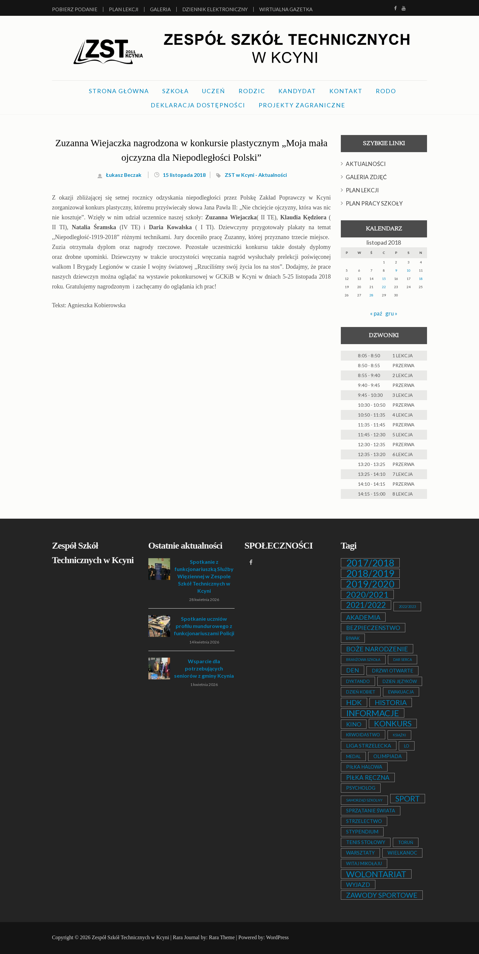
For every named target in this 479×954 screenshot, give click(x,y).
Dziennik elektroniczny (215, 9)
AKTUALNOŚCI (366, 163)
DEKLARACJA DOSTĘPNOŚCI (198, 105)
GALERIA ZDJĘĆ (366, 177)
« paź (376, 313)
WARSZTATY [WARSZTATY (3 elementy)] (360, 853)
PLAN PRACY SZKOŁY (374, 203)
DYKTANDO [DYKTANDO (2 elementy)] (358, 681)
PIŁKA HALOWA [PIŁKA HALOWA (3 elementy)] (364, 767)
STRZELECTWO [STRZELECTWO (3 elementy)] (364, 821)
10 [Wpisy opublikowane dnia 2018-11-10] (409, 270)
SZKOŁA (175, 91)
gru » (391, 313)
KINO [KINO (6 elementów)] (353, 724)
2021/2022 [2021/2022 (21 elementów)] (366, 605)
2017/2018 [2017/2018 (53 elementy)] (370, 562)
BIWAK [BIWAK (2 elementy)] (353, 638)
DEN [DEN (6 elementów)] (352, 670)
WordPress (277, 937)
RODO (386, 91)
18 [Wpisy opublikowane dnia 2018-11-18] (421, 279)
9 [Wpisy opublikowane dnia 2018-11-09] (396, 270)
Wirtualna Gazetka (286, 9)
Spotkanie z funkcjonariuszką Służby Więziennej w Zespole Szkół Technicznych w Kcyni (204, 576)
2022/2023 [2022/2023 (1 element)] (407, 606)
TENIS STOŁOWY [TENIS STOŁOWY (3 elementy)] (365, 842)
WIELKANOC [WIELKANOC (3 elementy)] (402, 853)
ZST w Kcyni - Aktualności (258, 174)
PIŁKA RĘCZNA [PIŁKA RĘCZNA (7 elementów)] (368, 777)
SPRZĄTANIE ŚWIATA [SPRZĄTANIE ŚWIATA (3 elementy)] (370, 810)
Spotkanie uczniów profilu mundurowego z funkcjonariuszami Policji (204, 625)
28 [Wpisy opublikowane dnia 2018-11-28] (371, 295)
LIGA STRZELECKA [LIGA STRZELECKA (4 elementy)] (368, 745)
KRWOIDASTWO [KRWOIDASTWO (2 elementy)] (363, 734)
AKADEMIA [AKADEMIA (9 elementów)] (363, 617)
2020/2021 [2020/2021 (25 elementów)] (367, 594)
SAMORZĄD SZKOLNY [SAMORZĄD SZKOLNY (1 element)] (364, 800)
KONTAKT (346, 91)
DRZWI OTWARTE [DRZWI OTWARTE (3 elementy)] (392, 670)
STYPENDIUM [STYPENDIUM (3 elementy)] (362, 831)
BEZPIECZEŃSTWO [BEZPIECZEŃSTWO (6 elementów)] (373, 627)
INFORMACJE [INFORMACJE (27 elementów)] (372, 713)
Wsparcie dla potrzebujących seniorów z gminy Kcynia (204, 668)
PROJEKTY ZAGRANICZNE (302, 105)
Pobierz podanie (74, 9)
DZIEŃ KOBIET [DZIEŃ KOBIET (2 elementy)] (360, 692)
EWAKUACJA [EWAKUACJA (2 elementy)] (401, 692)
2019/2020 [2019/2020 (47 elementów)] (370, 583)
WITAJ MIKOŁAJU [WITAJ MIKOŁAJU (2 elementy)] (364, 863)
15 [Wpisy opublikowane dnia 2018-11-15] (384, 279)
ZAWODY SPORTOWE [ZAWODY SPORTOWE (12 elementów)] (381, 895)
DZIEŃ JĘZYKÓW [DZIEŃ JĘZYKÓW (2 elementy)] (400, 681)
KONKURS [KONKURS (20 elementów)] (393, 723)
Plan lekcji (124, 9)
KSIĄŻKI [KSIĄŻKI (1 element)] (399, 735)
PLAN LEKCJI (362, 190)
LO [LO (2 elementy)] (406, 746)
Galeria (160, 9)
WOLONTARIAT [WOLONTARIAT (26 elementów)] (376, 874)
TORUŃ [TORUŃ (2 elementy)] (405, 842)
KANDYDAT (297, 91)
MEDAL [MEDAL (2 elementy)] (353, 756)
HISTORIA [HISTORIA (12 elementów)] (391, 702)
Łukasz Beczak (120, 174)
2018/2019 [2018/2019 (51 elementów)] (370, 573)
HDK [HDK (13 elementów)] (354, 702)
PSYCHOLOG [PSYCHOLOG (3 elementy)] (360, 788)
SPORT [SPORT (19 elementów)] (407, 798)
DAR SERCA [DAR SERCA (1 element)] (402, 659)
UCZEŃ (213, 91)
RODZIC (252, 91)
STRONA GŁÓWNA (119, 91)
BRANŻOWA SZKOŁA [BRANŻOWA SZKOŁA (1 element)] (363, 659)
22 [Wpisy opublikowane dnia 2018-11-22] (384, 287)
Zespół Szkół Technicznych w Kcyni (130, 937)
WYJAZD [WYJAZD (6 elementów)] (358, 884)
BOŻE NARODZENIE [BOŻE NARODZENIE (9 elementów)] (377, 649)
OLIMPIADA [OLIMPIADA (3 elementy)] (387, 756)
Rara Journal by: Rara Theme (204, 937)
